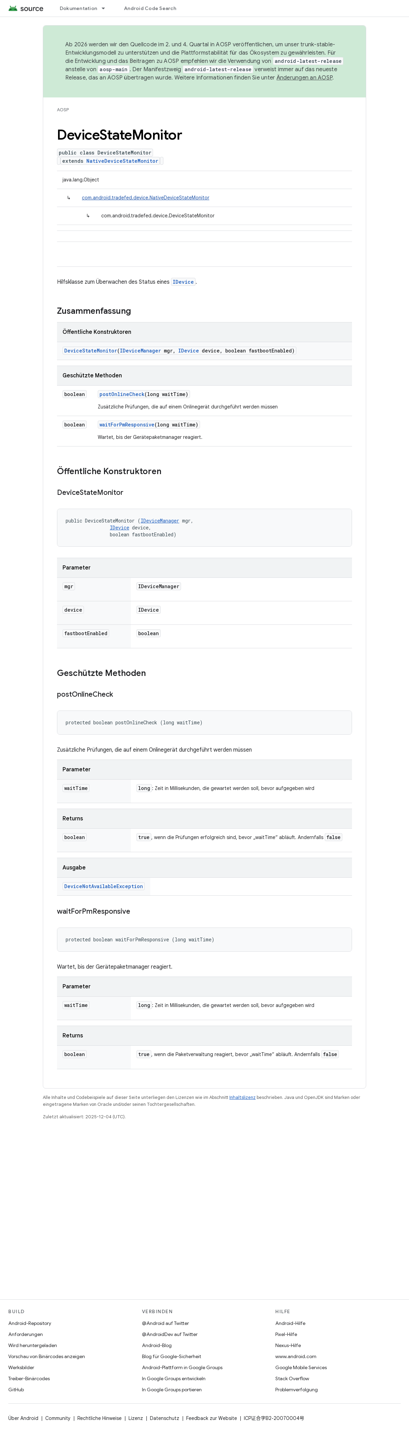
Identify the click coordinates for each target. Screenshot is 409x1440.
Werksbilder (21, 1367)
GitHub (16, 1389)
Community (57, 1418)
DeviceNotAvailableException (103, 886)
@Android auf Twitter (165, 1323)
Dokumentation (78, 8)
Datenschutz (164, 1418)
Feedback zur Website (211, 1418)
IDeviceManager (140, 350)
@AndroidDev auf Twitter (170, 1334)
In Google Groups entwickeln (174, 1378)
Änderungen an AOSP (305, 77)
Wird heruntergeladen (32, 1345)
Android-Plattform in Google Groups (182, 1367)
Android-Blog (157, 1345)
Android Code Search (150, 8)
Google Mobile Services (301, 1367)
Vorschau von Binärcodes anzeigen (46, 1356)
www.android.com (295, 1356)
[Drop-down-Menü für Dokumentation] (106, 8)
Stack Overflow (292, 1378)
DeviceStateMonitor (90, 350)
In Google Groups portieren (172, 1389)
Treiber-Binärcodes (29, 1378)
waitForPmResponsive (126, 424)
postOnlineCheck (121, 394)
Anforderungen (25, 1334)
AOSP (63, 110)
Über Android (23, 1418)
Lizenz (136, 1418)
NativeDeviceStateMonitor (122, 161)
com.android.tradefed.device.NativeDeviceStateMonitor (145, 198)
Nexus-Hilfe (288, 1345)
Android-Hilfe (290, 1323)
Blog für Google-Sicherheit (171, 1356)
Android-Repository (29, 1323)
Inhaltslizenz (242, 1097)
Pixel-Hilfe (286, 1334)
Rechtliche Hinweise (99, 1418)
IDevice (183, 282)
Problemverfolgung (296, 1389)
